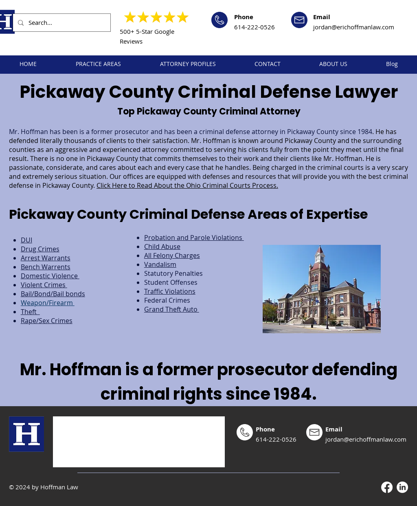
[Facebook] (387, 487)
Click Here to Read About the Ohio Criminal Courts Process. (187, 185)
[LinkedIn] (402, 487)
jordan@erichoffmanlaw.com (353, 27)
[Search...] (61, 22)
